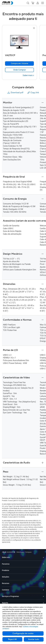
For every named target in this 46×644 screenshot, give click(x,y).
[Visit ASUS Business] (9, 552)
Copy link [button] (33, 92)
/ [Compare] (28, 552)
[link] (19, 70)
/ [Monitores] (20, 552)
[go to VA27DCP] (19, 41)
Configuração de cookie (23, 633)
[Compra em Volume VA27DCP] (19, 63)
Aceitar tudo (33, 639)
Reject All (12, 639)
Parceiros (5, 564)
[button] (27, 2)
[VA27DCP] (19, 55)
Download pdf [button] (15, 92)
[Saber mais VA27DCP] (28, 75)
